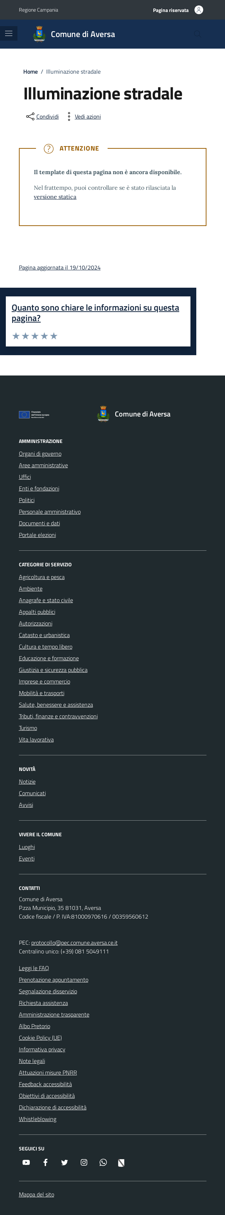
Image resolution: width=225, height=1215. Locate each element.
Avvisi (26, 804)
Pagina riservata (171, 10)
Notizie (27, 781)
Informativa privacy (42, 1049)
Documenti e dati (39, 523)
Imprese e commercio (44, 681)
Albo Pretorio (34, 1026)
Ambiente (31, 588)
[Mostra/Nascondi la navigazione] (8, 33)
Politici (27, 500)
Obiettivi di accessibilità (47, 1095)
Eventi (27, 858)
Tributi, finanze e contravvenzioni (58, 716)
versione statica (55, 196)
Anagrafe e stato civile (46, 600)
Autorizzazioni (35, 623)
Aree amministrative (43, 465)
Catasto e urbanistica (44, 635)
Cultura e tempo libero (45, 646)
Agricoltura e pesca (42, 576)
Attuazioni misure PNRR (48, 1072)
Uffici (25, 476)
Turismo (28, 727)
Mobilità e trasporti (41, 693)
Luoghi (27, 846)
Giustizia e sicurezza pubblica (53, 669)
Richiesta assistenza (43, 1002)
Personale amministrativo (50, 511)
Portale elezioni (37, 534)
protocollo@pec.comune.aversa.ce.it (74, 942)
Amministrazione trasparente (54, 1014)
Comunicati (32, 793)
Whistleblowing (37, 1119)
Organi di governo (40, 453)
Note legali (32, 1060)
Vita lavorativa (36, 739)
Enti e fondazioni (39, 488)
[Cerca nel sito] (197, 34)
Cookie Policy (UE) (40, 1037)
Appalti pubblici (37, 611)
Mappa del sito (36, 1194)
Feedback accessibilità (45, 1084)
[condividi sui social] (41, 116)
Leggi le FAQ (34, 968)
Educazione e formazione (49, 658)
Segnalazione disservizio (48, 991)
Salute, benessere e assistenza (56, 704)
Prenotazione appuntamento (53, 979)
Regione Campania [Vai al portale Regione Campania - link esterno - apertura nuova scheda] (38, 9)
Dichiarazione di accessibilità (53, 1107)
